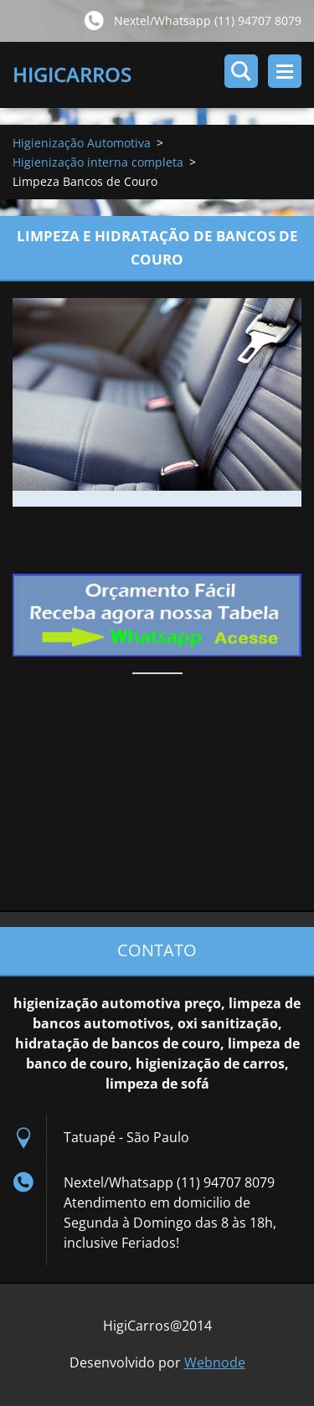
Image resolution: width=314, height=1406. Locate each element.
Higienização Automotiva (82, 143)
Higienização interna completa (98, 162)
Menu (284, 71)
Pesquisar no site (241, 71)
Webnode (214, 1362)
